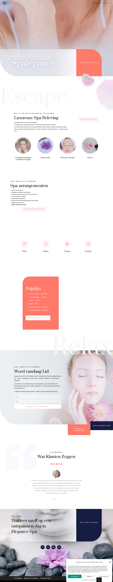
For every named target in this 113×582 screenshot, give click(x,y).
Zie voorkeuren (104, 576)
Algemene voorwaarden (31, 578)
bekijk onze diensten (89, 119)
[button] (110, 562)
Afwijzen (89, 576)
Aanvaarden (74, 576)
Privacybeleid (92, 579)
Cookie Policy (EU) (45, 578)
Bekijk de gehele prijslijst (38, 317)
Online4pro (95, 3)
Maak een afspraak (89, 62)
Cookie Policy (85, 579)
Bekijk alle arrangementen (34, 209)
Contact (105, 3)
